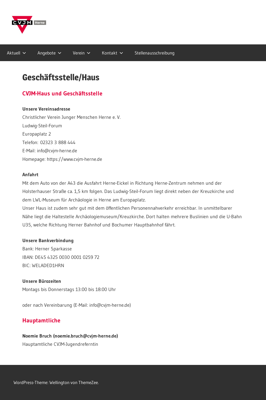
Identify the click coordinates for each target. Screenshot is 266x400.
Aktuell (16, 53)
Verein (81, 53)
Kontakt (112, 53)
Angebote (49, 53)
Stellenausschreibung (154, 53)
